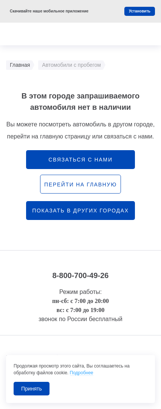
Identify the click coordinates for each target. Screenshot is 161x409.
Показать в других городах (80, 211)
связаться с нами (80, 160)
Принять (31, 389)
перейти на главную (80, 184)
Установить (139, 11)
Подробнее (81, 372)
